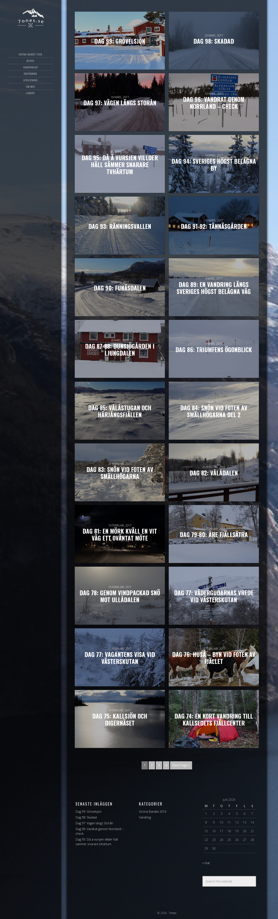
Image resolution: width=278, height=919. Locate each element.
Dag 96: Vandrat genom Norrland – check (213, 103)
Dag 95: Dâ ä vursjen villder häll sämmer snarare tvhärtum (120, 164)
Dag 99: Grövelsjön (119, 41)
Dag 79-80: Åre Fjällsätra (214, 534)
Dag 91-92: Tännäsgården (214, 226)
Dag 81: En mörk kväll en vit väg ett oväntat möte (120, 535)
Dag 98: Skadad (213, 41)
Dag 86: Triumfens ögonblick (213, 349)
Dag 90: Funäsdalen (120, 287)
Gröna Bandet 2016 (152, 811)
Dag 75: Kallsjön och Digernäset (119, 720)
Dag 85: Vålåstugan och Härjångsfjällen (119, 411)
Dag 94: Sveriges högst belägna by (214, 165)
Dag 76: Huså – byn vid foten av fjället (213, 658)
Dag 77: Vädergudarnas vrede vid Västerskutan (213, 596)
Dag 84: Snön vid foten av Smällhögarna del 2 (213, 411)
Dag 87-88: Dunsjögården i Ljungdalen (119, 350)
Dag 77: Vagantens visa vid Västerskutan (120, 658)
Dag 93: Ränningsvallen (119, 226)
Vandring (145, 817)
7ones (30, 18)
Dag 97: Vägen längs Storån (119, 103)
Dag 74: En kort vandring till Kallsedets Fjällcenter (214, 720)
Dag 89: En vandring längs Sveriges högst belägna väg (214, 288)
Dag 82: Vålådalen (214, 472)
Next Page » (181, 765)
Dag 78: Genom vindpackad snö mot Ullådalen (120, 596)
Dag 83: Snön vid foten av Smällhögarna (119, 473)
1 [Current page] (145, 765)
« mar (206, 863)
